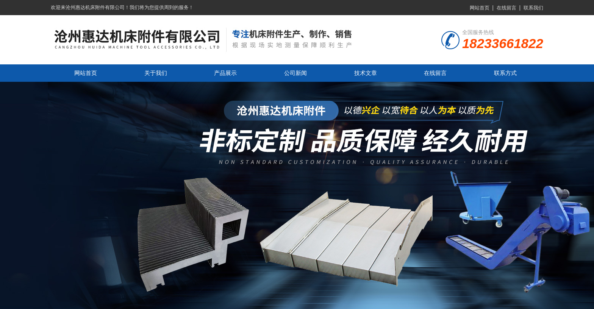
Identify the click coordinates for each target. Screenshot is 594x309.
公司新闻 (295, 73)
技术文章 (365, 73)
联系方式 (505, 73)
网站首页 (479, 8)
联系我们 (533, 8)
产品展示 (225, 73)
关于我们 (155, 73)
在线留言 (506, 8)
